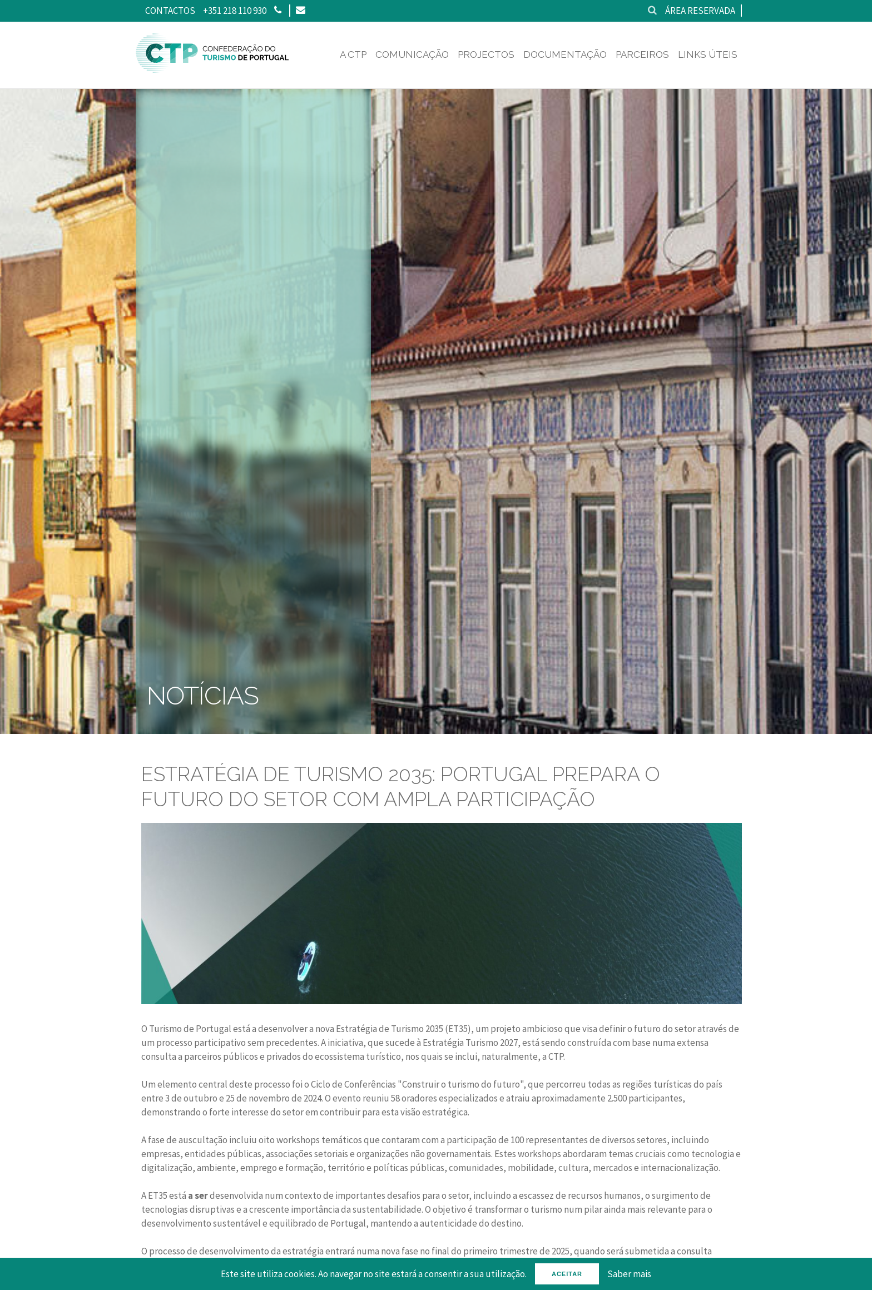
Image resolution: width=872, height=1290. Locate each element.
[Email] (300, 10)
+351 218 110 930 (234, 10)
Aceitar (567, 1274)
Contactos (170, 10)
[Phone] (277, 10)
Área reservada (700, 10)
